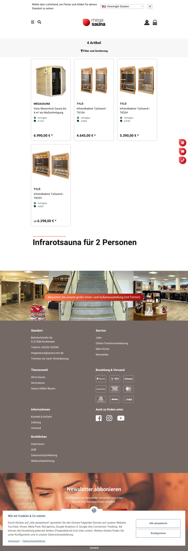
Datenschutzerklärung (34, 541)
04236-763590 (50, 347)
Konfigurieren (158, 533)
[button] (147, 22)
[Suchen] (39, 22)
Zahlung (36, 422)
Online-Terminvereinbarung (112, 343)
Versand (36, 428)
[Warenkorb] (155, 22)
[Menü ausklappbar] (32, 22)
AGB (33, 450)
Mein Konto (102, 349)
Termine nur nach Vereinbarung (50, 359)
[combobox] (122, 6)
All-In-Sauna (38, 377)
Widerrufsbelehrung (42, 461)
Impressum (14, 541)
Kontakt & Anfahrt (41, 417)
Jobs (99, 338)
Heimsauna (38, 383)
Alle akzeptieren (158, 523)
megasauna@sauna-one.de (47, 353)
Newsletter (102, 355)
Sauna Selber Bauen (43, 389)
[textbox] (122, 6)
